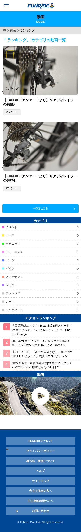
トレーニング (14, 251)
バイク (10, 268)
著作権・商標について (40, 461)
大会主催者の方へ (40, 490)
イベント (11, 227)
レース (10, 301)
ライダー (11, 285)
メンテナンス (14, 276)
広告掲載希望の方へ (40, 501)
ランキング (13, 293)
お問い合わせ (40, 510)
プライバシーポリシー (40, 450)
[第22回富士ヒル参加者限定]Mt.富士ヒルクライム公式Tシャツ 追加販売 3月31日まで (42, 365)
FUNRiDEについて (40, 441)
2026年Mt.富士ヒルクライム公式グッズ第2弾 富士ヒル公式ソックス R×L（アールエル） (40, 343)
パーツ (10, 260)
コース (10, 235)
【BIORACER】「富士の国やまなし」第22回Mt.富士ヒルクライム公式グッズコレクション (42, 354)
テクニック (13, 243)
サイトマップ (40, 481)
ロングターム (14, 309)
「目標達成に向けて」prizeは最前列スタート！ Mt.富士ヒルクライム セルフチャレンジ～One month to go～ (42, 330)
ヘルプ (40, 470)
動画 (13, 30)
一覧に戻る (40, 208)
